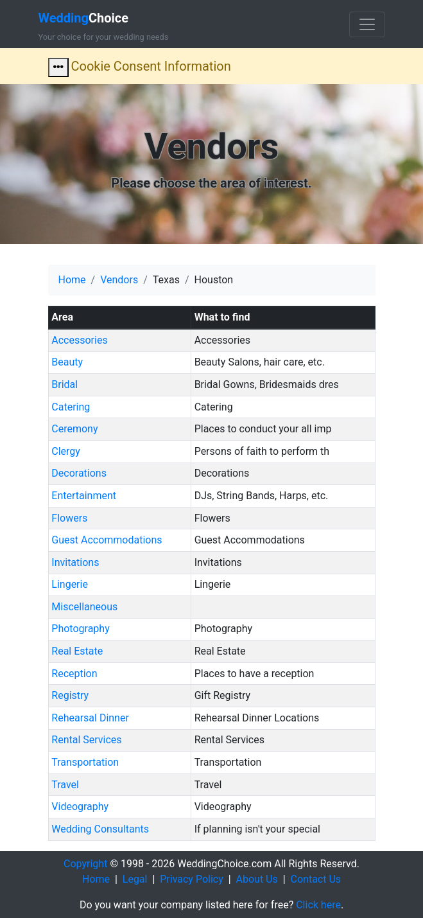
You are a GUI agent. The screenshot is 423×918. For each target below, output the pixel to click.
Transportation (85, 762)
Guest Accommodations (106, 540)
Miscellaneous (84, 607)
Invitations (75, 562)
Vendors (119, 280)
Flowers (69, 518)
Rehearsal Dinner (90, 718)
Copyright (85, 864)
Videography (79, 806)
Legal (135, 879)
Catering (70, 407)
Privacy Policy (191, 879)
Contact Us (316, 879)
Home (72, 280)
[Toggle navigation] (367, 24)
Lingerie (69, 584)
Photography (80, 628)
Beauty (67, 362)
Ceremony (74, 429)
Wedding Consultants (100, 829)
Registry (70, 695)
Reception (74, 673)
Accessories (79, 340)
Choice (84, 18)
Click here (318, 905)
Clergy (65, 451)
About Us (257, 879)
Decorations (79, 473)
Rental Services (86, 740)
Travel (65, 785)
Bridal (64, 384)
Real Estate (77, 651)
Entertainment (83, 496)
